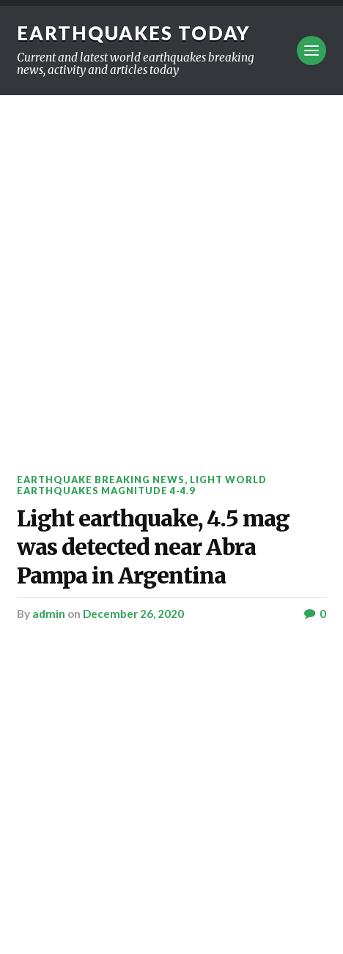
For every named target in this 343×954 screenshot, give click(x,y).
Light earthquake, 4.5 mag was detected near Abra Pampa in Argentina (153, 547)
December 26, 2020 (133, 613)
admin (48, 613)
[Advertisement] (171, 274)
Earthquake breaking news (101, 479)
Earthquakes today (134, 33)
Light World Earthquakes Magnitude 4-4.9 (142, 485)
